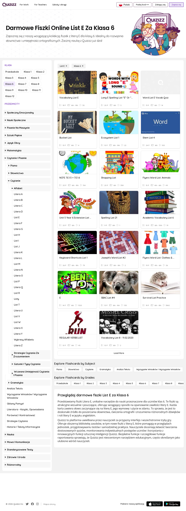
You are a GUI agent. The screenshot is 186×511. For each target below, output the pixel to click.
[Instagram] (37, 504)
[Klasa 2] (90, 383)
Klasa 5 (35, 77)
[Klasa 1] (77, 383)
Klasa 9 (9, 90)
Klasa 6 (9, 83)
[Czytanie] (89, 369)
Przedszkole (12, 71)
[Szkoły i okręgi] (59, 4)
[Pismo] (59, 369)
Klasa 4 (22, 77)
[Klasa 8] (169, 383)
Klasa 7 (22, 83)
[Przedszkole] (62, 383)
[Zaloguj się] (160, 4)
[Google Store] (172, 503)
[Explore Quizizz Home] (9, 5)
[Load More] (119, 353)
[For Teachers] (40, 4)
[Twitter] (27, 504)
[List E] (63, 66)
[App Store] (154, 503)
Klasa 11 (36, 90)
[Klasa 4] (116, 383)
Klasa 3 (9, 77)
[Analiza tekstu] (123, 369)
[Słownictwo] (74, 369)
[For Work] (24, 4)
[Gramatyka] (105, 369)
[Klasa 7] (156, 383)
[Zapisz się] (176, 4)
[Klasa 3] (103, 383)
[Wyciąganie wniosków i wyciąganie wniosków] (158, 369)
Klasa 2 (40, 71)
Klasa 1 (27, 71)
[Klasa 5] (129, 383)
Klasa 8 (35, 83)
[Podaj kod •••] (142, 4)
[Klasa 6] (79, 66)
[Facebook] (32, 504)
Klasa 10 (22, 90)
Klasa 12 (9, 96)
